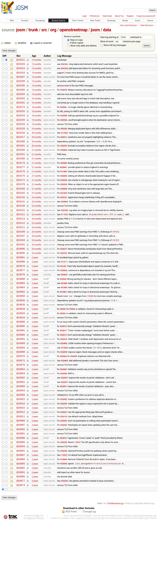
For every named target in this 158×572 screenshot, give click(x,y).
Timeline (24, 20)
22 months (36, 214)
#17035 (64, 382)
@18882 (21, 516)
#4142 (63, 291)
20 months (36, 142)
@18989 (21, 377)
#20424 (63, 391)
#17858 (64, 233)
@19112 (21, 242)
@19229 (21, 132)
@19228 (21, 137)
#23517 (63, 363)
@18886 (21, 507)
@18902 (21, 473)
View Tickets (77, 20)
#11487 (64, 142)
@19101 (21, 266)
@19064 (21, 314)
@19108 (21, 252)
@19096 (21, 271)
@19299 (21, 84)
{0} (94, 382)
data (107, 29)
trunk (33, 29)
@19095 (21, 276)
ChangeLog (89, 562)
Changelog (40, 20)
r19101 (115, 252)
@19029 (21, 343)
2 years (35, 281)
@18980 (21, 386)
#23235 (63, 487)
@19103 (21, 261)
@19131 (21, 228)
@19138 (21, 223)
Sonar (137, 20)
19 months (36, 127)
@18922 (21, 439)
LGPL (146, 569)
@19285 (21, 93)
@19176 (21, 185)
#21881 (64, 310)
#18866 (63, 507)
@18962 (21, 415)
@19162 (21, 209)
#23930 (63, 137)
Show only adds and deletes (82, 45)
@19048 (21, 329)
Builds (125, 20)
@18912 (21, 454)
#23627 (64, 300)
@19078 (21, 290)
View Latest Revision (128, 25)
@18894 (21, 492)
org (53, 29)
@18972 (21, 396)
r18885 (64, 502)
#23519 (63, 358)
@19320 (21, 65)
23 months (36, 238)
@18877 (21, 531)
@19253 (21, 122)
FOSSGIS (87, 566)
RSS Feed (71, 562)
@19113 (21, 237)
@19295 (21, 89)
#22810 (63, 372)
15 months (36, 60)
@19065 (21, 310)
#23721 (63, 214)
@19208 (21, 151)
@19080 (21, 286)
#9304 (62, 339)
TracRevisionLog (115, 554)
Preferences (95, 16)
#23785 (64, 228)
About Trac (119, 16)
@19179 (21, 175)
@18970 (21, 401)
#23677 (63, 271)
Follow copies (75, 42)
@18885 (21, 511)
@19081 (21, 281)
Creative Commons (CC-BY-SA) (90, 569)
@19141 (21, 218)
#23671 (64, 286)
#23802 (63, 175)
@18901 (21, 478)
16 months (36, 103)
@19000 (21, 367)
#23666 (63, 295)
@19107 (21, 257)
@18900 (21, 483)
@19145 (21, 214)
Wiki (12, 20)
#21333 (63, 209)
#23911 (63, 146)
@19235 (21, 127)
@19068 (21, 305)
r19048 (90, 324)
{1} (101, 382)
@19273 (21, 113)
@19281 (21, 108)
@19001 (21, 362)
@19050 (21, 324)
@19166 (21, 204)
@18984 (21, 382)
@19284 (21, 98)
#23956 (63, 127)
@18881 (21, 521)
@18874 (21, 535)
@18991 (21, 372)
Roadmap (111, 20)
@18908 (21, 463)
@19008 (21, 353)
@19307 (21, 79)
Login (84, 16)
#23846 (63, 190)
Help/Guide (107, 16)
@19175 (21, 190)
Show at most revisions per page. (120, 41)
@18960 (21, 425)
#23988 (63, 122)
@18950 (21, 435)
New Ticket (95, 20)
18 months (36, 118)
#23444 (63, 411)
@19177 (21, 180)
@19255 (21, 117)
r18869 (77, 487)
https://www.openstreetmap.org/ (141, 566)
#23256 (63, 497)
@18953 (21, 430)
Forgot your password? (146, 16)
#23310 (63, 483)
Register (130, 16)
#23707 (63, 276)
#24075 (63, 94)
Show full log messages (113, 45)
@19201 (21, 156)
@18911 (21, 459)
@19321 (21, 60)
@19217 (21, 146)
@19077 (21, 295)
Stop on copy (75, 40)
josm (20, 29)
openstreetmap (73, 29)
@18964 (21, 406)
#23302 (63, 440)
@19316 (21, 74)
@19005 (21, 358)
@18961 (21, 420)
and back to (141, 37)
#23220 (64, 531)
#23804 (64, 218)
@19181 (21, 165)
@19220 (21, 141)
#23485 (63, 377)
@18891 (21, 497)
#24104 (64, 65)
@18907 (21, 468)
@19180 (21, 170)
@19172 (21, 194)
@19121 (21, 233)
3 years (35, 531)
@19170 (21, 199)
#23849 (63, 180)
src (44, 29)
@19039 (21, 334)
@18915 (21, 449)
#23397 (64, 416)
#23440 (63, 406)
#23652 (63, 305)
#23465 (64, 396)
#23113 (63, 459)
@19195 (21, 161)
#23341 (63, 464)
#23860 (63, 161)
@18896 (21, 487)
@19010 (21, 348)
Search (150, 20)
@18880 (21, 526)
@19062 (21, 319)
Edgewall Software (35, 569)
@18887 (21, 502)
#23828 (63, 204)
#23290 (63, 156)
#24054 (63, 113)
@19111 (21, 247)
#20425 (73, 391)
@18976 (21, 391)
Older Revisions (146, 25)
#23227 (63, 454)
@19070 (21, 300)
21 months (36, 161)
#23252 (63, 512)
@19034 (21, 338)
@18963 (21, 410)
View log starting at (115, 37)
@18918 (21, 444)
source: (8, 29)
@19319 (21, 69)
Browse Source (58, 20)
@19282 (21, 103)
